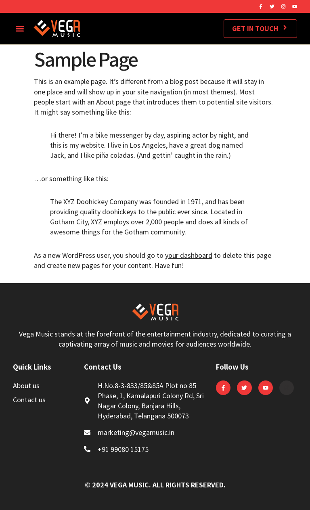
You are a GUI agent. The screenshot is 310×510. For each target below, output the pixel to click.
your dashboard (188, 255)
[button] (19, 28)
